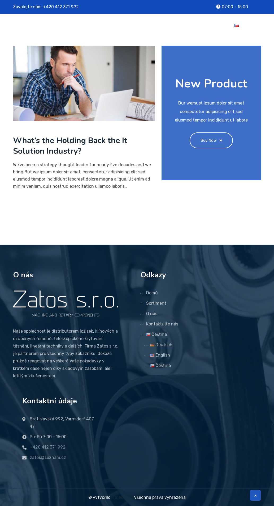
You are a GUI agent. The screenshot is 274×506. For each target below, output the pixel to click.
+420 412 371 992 (61, 6)
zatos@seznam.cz (48, 456)
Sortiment (145, 25)
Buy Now (211, 140)
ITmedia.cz (122, 496)
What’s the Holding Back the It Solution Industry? (70, 146)
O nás (173, 25)
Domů (117, 25)
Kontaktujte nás (206, 25)
